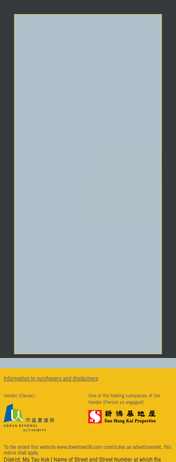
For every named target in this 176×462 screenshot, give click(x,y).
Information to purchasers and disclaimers (51, 378)
